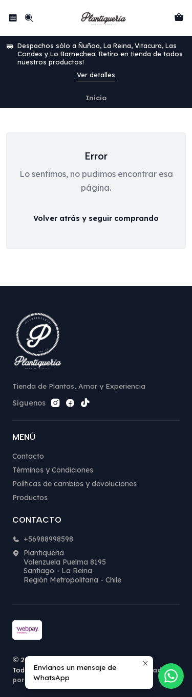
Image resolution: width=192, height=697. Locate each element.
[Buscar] (28, 18)
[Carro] (179, 18)
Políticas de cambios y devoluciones (74, 483)
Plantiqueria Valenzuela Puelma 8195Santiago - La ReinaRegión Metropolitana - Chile (66, 566)
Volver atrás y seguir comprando (96, 218)
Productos (30, 497)
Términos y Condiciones (52, 470)
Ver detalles (96, 75)
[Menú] (13, 18)
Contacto (28, 456)
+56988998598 (42, 539)
